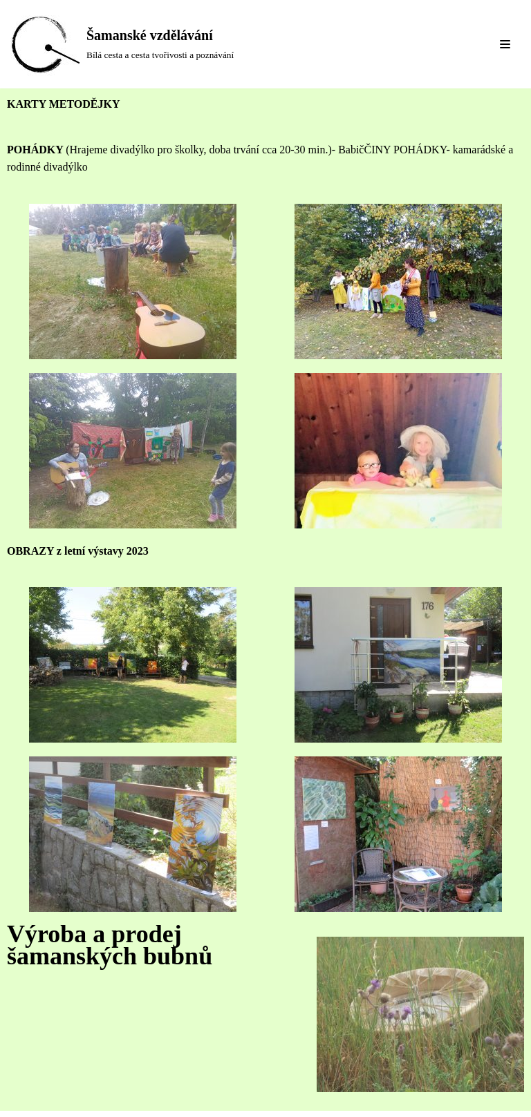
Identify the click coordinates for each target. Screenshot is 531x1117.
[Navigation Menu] (505, 44)
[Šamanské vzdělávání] (122, 44)
